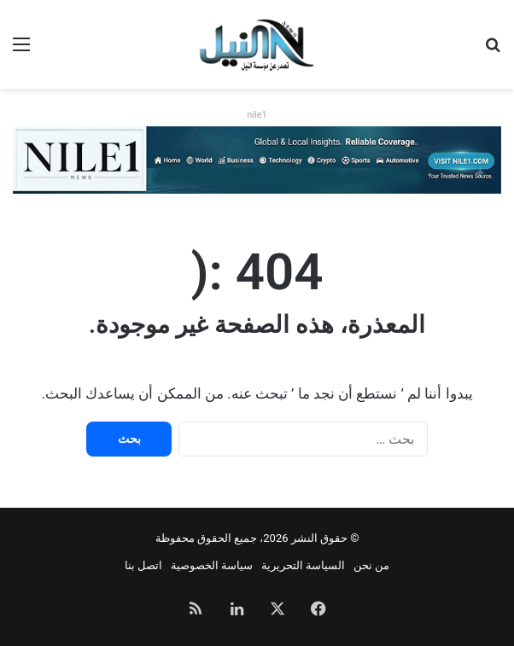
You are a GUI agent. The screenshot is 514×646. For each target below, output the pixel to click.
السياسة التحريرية (303, 565)
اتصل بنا (143, 565)
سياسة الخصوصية (212, 565)
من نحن (371, 565)
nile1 (256, 114)
